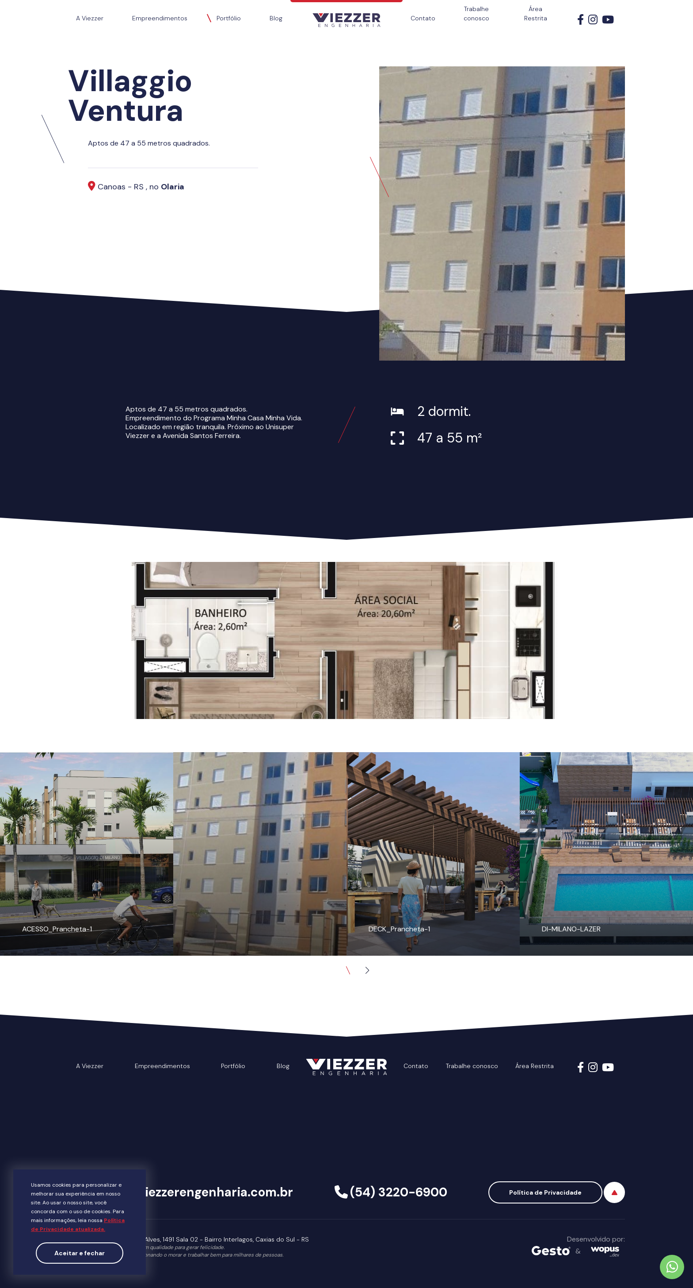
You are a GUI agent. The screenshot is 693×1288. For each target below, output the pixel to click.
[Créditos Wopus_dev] (605, 1251)
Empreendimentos (159, 18)
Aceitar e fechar (79, 1253)
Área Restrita (535, 13)
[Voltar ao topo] (614, 1192)
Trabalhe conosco (476, 13)
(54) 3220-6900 (398, 1192)
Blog (276, 18)
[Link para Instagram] (593, 21)
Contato (423, 18)
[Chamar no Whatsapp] (672, 1267)
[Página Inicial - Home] (346, 13)
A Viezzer (89, 18)
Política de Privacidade (545, 1192)
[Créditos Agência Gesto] (551, 1251)
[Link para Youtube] (608, 21)
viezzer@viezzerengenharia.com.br (188, 1192)
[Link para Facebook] (580, 21)
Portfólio (229, 18)
